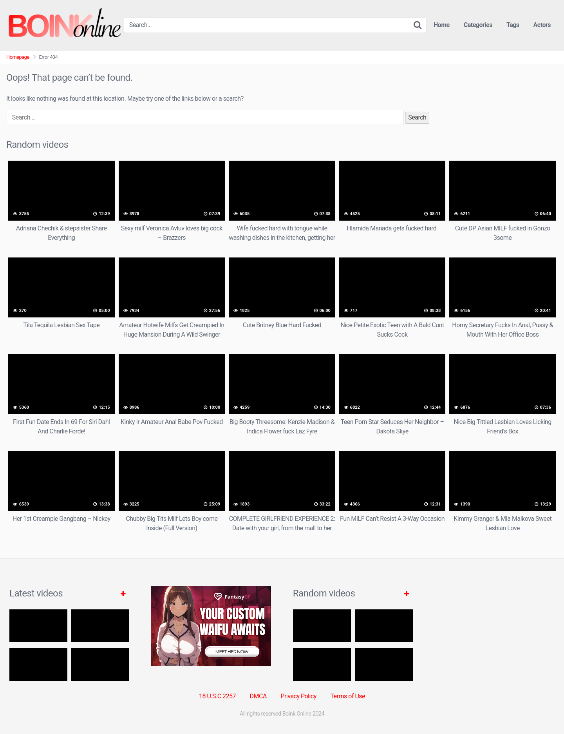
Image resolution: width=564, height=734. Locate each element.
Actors (542, 25)
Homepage (17, 57)
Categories (478, 25)
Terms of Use (347, 696)
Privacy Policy (298, 696)
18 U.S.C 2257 (217, 696)
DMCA (258, 696)
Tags (512, 25)
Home (442, 25)
